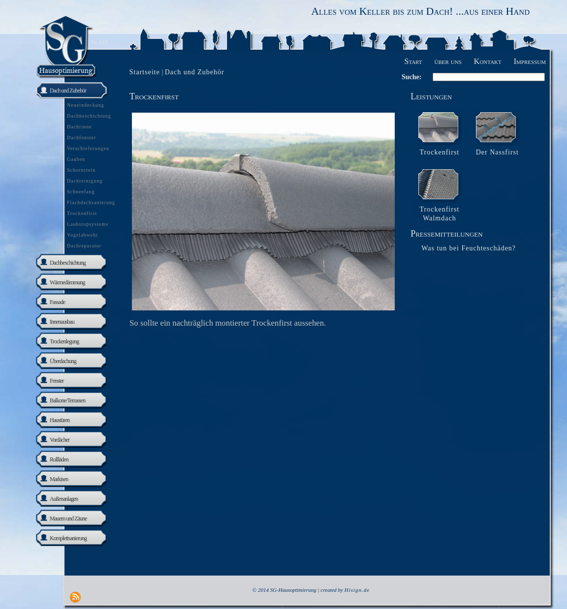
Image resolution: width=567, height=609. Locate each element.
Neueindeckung (85, 105)
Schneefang (81, 191)
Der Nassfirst (497, 152)
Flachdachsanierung (91, 202)
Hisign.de (357, 590)
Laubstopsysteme (87, 224)
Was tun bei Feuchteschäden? (468, 248)
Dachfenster (81, 137)
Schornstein (81, 170)
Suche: (411, 77)
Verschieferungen (88, 148)
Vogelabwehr (82, 235)
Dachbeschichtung (89, 116)
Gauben (76, 159)
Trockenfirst (82, 213)
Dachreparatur (84, 245)
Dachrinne (79, 126)
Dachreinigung (84, 180)
